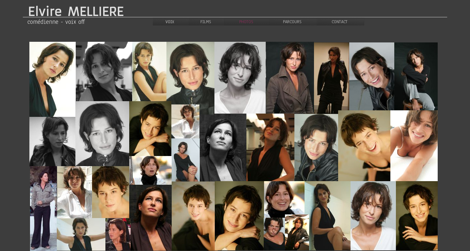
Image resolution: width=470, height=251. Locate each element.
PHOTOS (246, 22)
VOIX (169, 22)
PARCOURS (292, 22)
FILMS (205, 22)
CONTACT (340, 22)
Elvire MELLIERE (75, 12)
